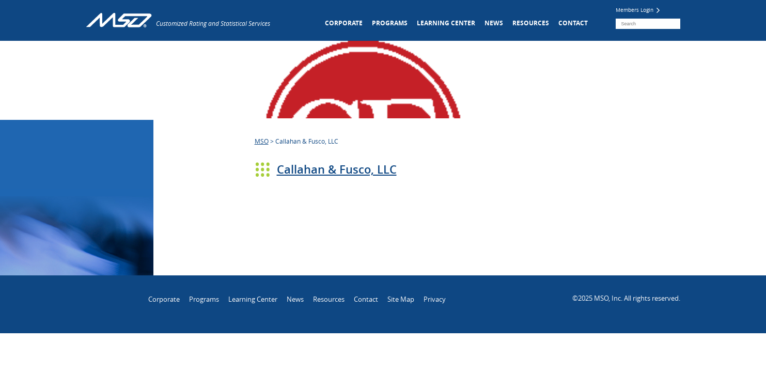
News (493, 23)
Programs (390, 23)
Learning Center (446, 23)
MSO (262, 141)
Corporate (344, 23)
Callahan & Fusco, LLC (337, 169)
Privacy (435, 299)
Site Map (400, 299)
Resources (530, 23)
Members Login (638, 10)
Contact (573, 23)
